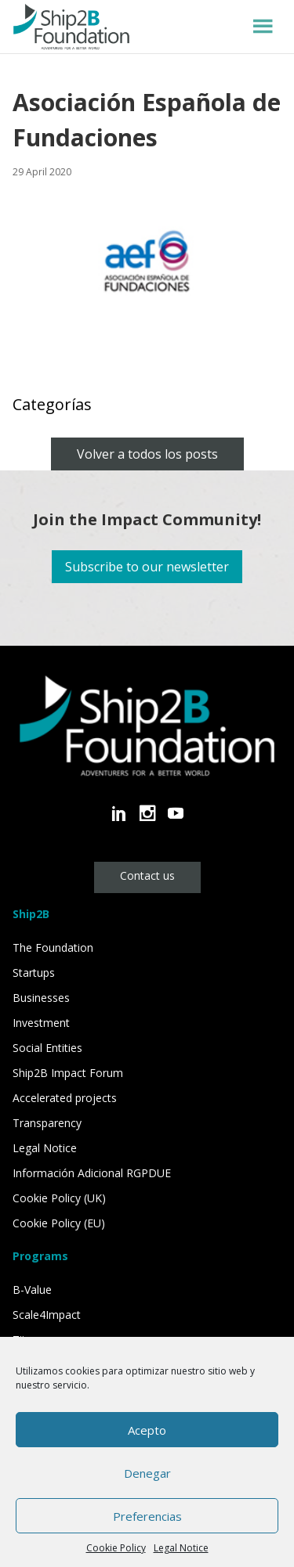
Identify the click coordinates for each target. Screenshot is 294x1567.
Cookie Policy (116, 1547)
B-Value (32, 1289)
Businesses (41, 997)
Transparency (47, 1122)
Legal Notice (181, 1547)
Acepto (147, 1430)
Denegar (147, 1473)
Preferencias (147, 1516)
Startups (34, 972)
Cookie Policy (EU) (59, 1223)
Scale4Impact (47, 1314)
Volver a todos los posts (147, 454)
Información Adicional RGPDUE (92, 1172)
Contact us (147, 875)
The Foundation (53, 947)
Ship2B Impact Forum (68, 1072)
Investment (41, 1022)
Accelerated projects (65, 1097)
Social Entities (47, 1047)
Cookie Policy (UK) (59, 1198)
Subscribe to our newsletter (147, 566)
